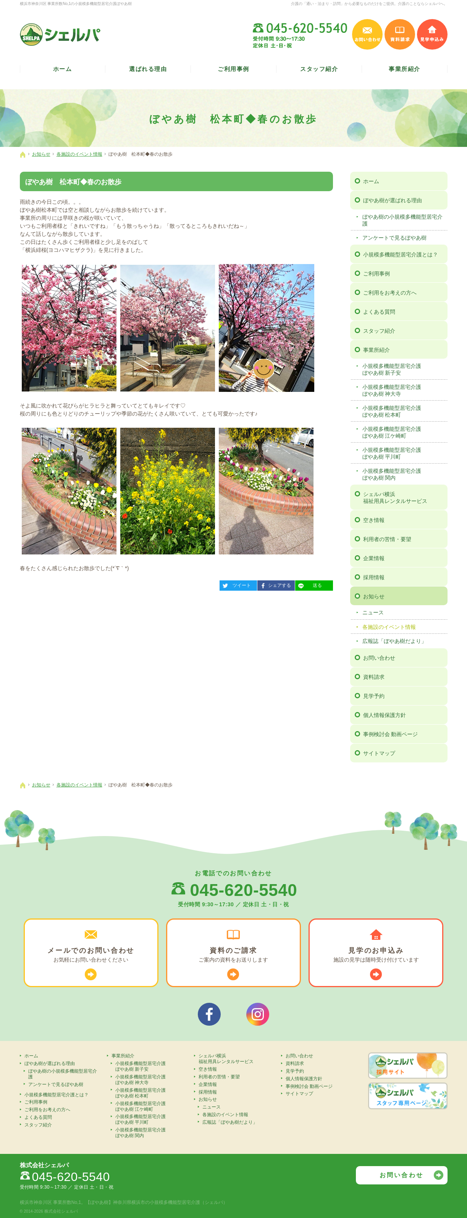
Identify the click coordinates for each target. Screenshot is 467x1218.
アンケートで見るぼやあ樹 (394, 238)
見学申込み (432, 34)
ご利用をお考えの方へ (390, 293)
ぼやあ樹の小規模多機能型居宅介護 (402, 220)
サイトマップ (379, 753)
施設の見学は (376, 954)
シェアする (274, 584)
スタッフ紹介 (379, 331)
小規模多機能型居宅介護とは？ (400, 254)
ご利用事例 (376, 274)
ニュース (373, 612)
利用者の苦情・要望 (387, 539)
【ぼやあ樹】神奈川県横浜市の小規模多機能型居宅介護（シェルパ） (157, 1202)
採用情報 (374, 577)
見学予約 (374, 696)
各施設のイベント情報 (389, 627)
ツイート (235, 584)
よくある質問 (379, 312)
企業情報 (374, 558)
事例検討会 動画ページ (390, 734)
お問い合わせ (379, 658)
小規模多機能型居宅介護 (403, 369)
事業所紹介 (376, 350)
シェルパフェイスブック (209, 1014)
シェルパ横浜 (404, 497)
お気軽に (91, 954)
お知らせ (374, 596)
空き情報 (374, 520)
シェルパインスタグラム (257, 1014)
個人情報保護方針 (384, 715)
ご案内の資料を (233, 954)
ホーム (371, 181)
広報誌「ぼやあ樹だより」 (394, 641)
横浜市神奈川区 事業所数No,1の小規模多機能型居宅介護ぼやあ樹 (76, 4)
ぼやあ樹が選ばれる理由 (392, 200)
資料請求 (374, 677)
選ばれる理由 (148, 69)
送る (308, 584)
